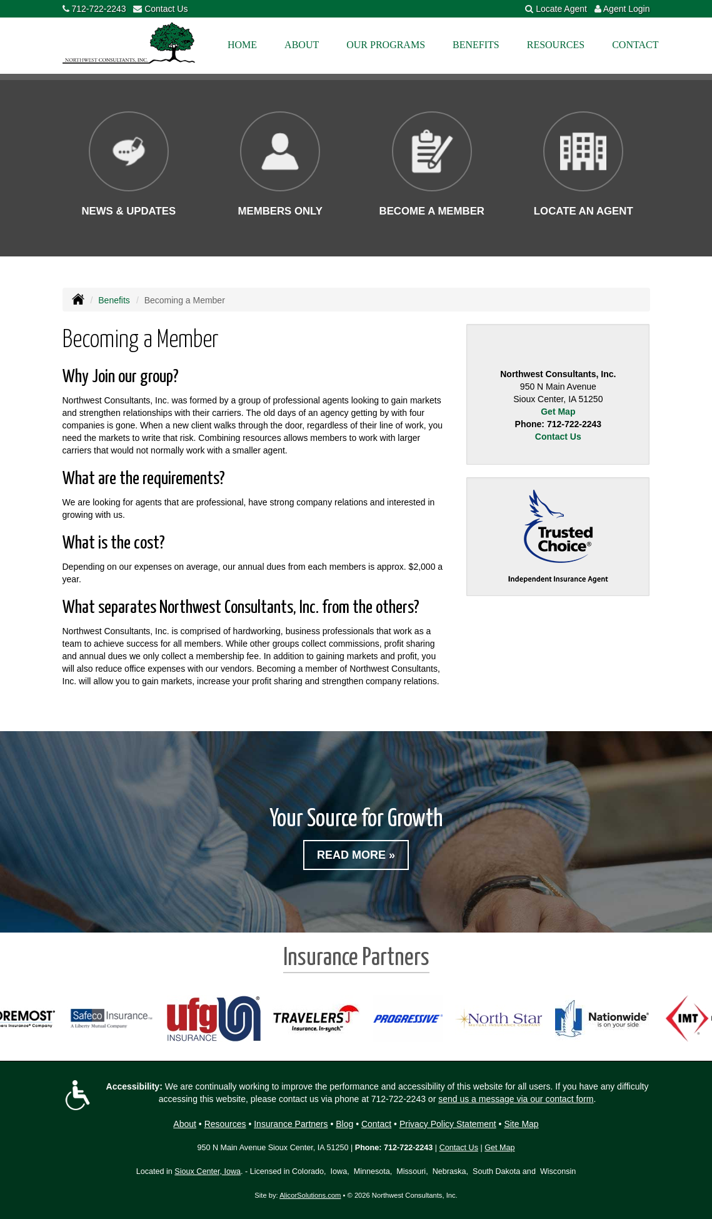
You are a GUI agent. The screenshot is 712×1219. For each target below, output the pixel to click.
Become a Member (431, 211)
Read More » (356, 855)
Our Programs (385, 44)
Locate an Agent (583, 211)
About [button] (301, 44)
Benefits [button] (476, 44)
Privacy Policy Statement (447, 1124)
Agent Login (626, 9)
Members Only (280, 211)
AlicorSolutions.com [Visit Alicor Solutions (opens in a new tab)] (310, 1195)
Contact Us (166, 9)
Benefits (114, 300)
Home (242, 44)
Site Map (521, 1124)
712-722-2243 (98, 9)
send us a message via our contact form (515, 1099)
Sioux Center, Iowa (207, 1171)
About (184, 1124)
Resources (225, 1124)
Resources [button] (555, 44)
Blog (344, 1124)
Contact (635, 44)
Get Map (558, 412)
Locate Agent (561, 9)
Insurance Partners (291, 1124)
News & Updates (128, 211)
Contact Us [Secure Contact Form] (558, 437)
